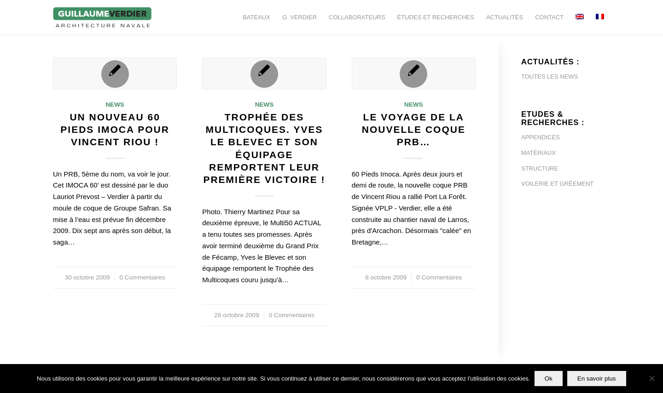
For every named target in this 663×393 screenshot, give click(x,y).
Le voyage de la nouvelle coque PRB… (413, 130)
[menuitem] (256, 17)
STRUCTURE (539, 168)
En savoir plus (596, 378)
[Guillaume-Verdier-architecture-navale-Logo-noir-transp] (102, 17)
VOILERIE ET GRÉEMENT (557, 183)
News (114, 104)
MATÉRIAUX (538, 152)
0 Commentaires (142, 277)
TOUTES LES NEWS (549, 76)
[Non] (651, 378)
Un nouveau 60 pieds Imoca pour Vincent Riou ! (114, 130)
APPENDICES (540, 137)
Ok (548, 378)
